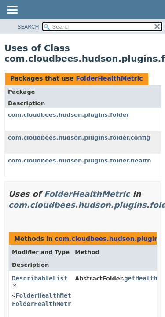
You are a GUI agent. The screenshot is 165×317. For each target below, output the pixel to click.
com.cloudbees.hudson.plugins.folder (68, 114)
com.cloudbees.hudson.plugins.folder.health (79, 160)
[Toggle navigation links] (11, 10)
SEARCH (28, 27)
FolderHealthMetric (109, 78)
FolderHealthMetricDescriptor (64, 303)
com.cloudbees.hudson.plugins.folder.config (79, 137)
